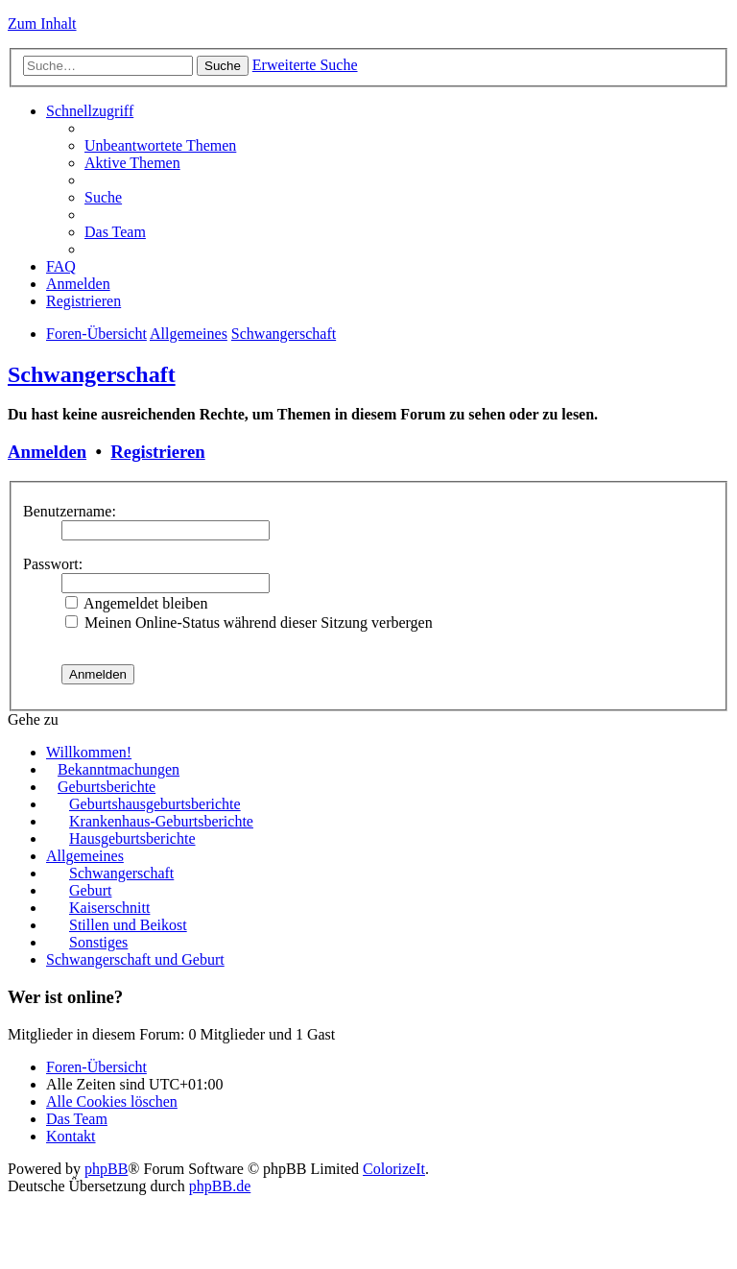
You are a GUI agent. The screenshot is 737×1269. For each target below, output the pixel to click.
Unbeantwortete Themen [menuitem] (160, 145)
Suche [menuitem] (103, 197)
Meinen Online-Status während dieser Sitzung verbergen (249, 622)
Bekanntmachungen (118, 769)
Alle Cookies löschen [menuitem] (112, 1101)
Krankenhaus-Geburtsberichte (161, 821)
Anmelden (47, 452)
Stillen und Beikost (128, 925)
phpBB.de (219, 1186)
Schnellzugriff (89, 111)
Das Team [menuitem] (115, 232)
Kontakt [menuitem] (71, 1136)
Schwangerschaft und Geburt (135, 959)
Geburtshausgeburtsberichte (155, 804)
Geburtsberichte (106, 786)
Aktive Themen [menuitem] (132, 163)
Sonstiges (98, 942)
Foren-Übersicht (96, 333)
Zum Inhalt (42, 23)
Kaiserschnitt (109, 907)
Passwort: (53, 564)
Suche (222, 66)
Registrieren (157, 452)
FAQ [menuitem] (61, 266)
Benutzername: (69, 511)
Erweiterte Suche (305, 65)
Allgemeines (188, 333)
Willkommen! (88, 752)
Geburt (90, 890)
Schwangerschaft (283, 333)
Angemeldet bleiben (136, 603)
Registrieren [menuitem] (83, 301)
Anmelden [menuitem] (78, 283)
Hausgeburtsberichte (132, 838)
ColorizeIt (394, 1169)
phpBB (106, 1169)
